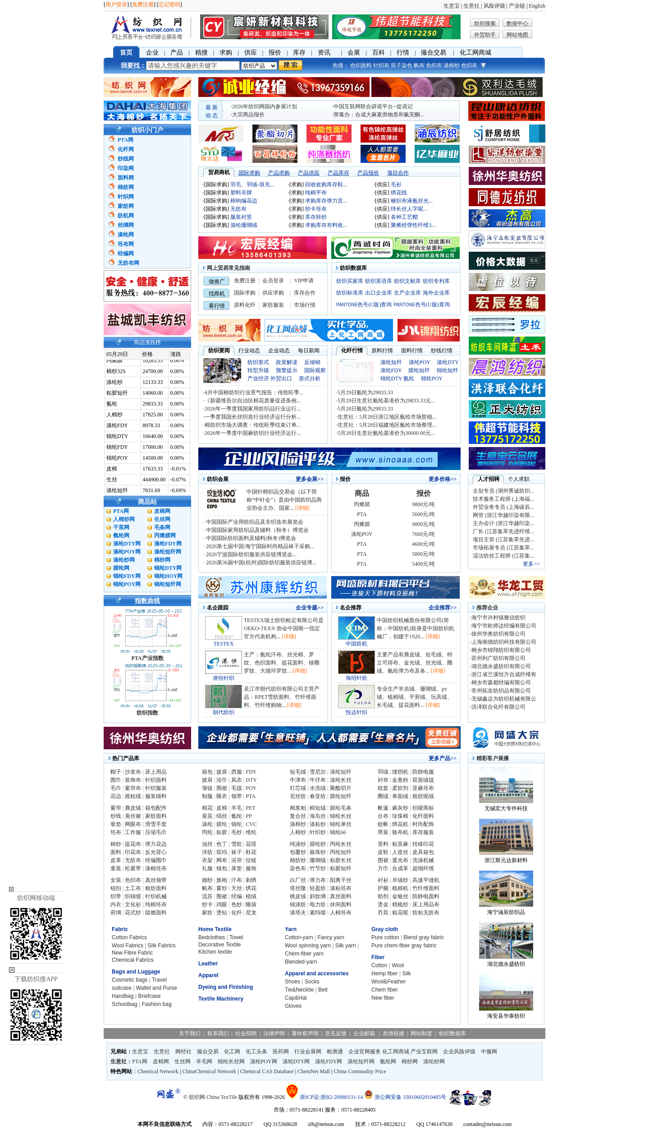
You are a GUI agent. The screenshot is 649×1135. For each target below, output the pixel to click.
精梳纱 (400, 904)
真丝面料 (341, 896)
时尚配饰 (423, 824)
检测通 (335, 1051)
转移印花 (423, 844)
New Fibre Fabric (132, 953)
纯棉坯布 (156, 904)
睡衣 (221, 796)
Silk (406, 973)
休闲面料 (341, 904)
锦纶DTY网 (168, 568)
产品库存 (338, 173)
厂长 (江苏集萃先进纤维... (503, 531)
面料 (115, 852)
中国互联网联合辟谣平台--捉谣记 (373, 106)
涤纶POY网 (127, 552)
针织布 (381, 65)
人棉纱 (298, 832)
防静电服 (423, 772)
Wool (398, 965)
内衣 (115, 904)
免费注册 (143, 4)
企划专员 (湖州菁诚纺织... (503, 491)
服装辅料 (156, 796)
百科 (378, 52)
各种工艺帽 (404, 217)
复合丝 (298, 816)
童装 (115, 868)
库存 (299, 52)
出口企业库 (378, 293)
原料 (239, 305)
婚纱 (207, 880)
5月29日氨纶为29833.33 (365, 392)
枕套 (383, 788)
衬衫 (383, 880)
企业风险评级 (459, 1051)
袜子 (236, 852)
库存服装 (423, 832)
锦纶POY (432, 378)
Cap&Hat (296, 998)
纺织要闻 (219, 350)
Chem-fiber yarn (304, 953)
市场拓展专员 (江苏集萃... (503, 547)
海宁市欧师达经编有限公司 (503, 626)
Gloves (293, 1006)
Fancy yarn (331, 937)
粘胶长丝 (341, 860)
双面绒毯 (423, 780)
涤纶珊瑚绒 (243, 225)
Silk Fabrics (162, 945)
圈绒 (383, 796)
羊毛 (236, 808)
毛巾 (115, 788)
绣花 (251, 888)
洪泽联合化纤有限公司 (498, 707)
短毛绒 (298, 772)
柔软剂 (400, 788)
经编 (236, 896)
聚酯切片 (341, 788)
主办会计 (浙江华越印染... (503, 523)
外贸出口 (281, 378)
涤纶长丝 (341, 780)
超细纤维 (423, 868)
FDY (251, 772)
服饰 (251, 868)
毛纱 (236, 832)
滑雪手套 (156, 824)
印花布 (133, 852)
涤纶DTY (448, 362)
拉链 (251, 860)
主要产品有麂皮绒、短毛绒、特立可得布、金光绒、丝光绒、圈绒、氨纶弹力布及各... (414, 662)
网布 (221, 860)
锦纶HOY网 (168, 576)
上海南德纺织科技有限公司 (503, 642)
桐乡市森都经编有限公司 (501, 682)
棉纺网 (126, 187)
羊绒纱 (400, 880)
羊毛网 (204, 1061)
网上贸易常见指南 (228, 268)
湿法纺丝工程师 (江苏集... (503, 556)
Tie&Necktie (300, 990)
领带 (236, 796)
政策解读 (286, 362)
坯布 (115, 832)
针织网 (126, 197)
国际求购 (249, 173)
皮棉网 (162, 511)
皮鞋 (383, 852)
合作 (310, 293)
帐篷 (383, 808)
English (537, 6)
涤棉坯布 (156, 868)
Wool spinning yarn (308, 945)
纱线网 (126, 159)
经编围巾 (156, 860)
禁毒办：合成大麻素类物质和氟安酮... (379, 114)
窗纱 (221, 888)
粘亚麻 (400, 844)
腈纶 (221, 824)
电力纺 (318, 904)
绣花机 (400, 824)
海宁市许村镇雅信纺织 (498, 617)
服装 (278, 305)
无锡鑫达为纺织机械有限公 (503, 699)
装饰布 (133, 780)
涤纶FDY (391, 370)
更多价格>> (443, 479)
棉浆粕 (298, 808)
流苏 (207, 896)
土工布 (133, 888)
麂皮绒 (133, 808)
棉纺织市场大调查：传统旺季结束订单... (253, 425)
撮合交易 (433, 52)
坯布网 (126, 244)
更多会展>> (310, 479)
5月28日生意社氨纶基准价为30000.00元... (386, 433)
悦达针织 (356, 712)
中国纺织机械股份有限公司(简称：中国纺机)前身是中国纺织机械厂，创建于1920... (415, 628)
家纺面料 (156, 816)
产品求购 (279, 173)
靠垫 (115, 824)
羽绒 (383, 772)
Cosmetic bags (129, 980)
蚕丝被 (133, 816)
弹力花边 (156, 844)
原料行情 (382, 350)
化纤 (250, 305)
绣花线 (399, 192)
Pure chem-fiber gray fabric (404, 945)
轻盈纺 (318, 888)
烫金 (383, 904)
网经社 (183, 1051)
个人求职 (519, 479)
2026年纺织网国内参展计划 (264, 106)
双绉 (221, 852)
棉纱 (115, 844)
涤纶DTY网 (127, 543)
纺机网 (126, 215)
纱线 (115, 816)
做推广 (217, 281)
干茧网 (121, 527)
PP (248, 816)
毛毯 (236, 788)
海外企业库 (436, 293)
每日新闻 (309, 350)
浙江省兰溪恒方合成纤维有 (503, 674)
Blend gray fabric (423, 937)
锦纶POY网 (127, 584)
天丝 (236, 888)
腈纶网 (121, 568)
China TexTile (221, 1097)
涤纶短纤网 (167, 552)
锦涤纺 (298, 904)
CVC (251, 824)
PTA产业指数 (147, 658)
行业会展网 (307, 1051)
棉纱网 (162, 560)
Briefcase (149, 996)
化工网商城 (475, 52)
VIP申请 (303, 280)
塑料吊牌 (241, 192)
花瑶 (251, 844)
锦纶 (236, 824)
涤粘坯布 (341, 888)
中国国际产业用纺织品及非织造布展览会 (254, 522)
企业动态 (279, 350)
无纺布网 (128, 263)
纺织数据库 (353, 268)
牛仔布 (318, 780)
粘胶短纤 (341, 868)
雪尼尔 (318, 772)
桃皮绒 (298, 896)
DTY (251, 780)
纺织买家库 (349, 281)
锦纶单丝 (341, 824)
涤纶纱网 (124, 560)
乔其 (383, 912)
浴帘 (236, 860)
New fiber (382, 998)
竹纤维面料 (425, 888)
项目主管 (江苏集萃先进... (503, 539)
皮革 (115, 860)
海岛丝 (318, 816)
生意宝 (451, 6)
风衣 (236, 780)
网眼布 (133, 824)
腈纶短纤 (419, 370)
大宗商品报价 (248, 114)
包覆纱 (298, 852)
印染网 (126, 168)
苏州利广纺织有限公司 (498, 658)
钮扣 (115, 888)
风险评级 (494, 6)
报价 (275, 52)
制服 (207, 796)
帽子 (115, 772)
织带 (115, 896)
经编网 (126, 253)
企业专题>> (310, 607)
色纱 (236, 904)
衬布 (383, 780)
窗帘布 (133, 788)
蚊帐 (383, 824)
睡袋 (251, 904)
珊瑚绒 (318, 860)
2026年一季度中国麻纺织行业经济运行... (253, 433)
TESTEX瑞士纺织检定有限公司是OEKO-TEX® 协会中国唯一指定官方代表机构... (284, 628)
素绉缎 (318, 912)
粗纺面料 (156, 888)
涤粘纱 (318, 824)
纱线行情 (441, 350)
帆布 (419, 65)
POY (251, 788)
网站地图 (517, 35)
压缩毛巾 (156, 832)
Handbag (123, 996)
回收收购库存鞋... (326, 184)
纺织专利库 (436, 281)
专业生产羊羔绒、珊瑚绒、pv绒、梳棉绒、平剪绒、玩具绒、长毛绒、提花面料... (414, 697)
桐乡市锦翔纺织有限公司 (501, 650)
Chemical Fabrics (133, 960)
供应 (250, 52)
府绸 (115, 912)
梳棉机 (400, 888)
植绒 (251, 896)
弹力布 (318, 880)
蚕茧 (207, 816)
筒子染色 (401, 65)
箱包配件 (156, 808)
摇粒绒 (133, 796)
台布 (383, 816)
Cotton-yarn (299, 937)
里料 (383, 844)
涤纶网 (126, 234)
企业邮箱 (364, 1033)
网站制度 (421, 1033)
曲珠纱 (318, 852)
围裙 (221, 788)
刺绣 (251, 880)
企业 (152, 52)
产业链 (517, 6)
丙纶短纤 (341, 852)
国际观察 (315, 370)
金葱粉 (400, 780)
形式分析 (309, 378)
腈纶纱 (318, 844)
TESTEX (224, 644)
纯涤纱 (298, 844)
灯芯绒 (298, 788)
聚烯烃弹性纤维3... (413, 225)
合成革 (400, 868)
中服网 (489, 1051)
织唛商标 (423, 808)
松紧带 (133, 868)
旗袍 (221, 880)
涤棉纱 (451, 65)
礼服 (207, 868)
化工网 (232, 1051)
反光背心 (156, 852)
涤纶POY (419, 362)
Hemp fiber (384, 973)
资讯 (324, 52)
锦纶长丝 (341, 816)
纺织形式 (258, 362)
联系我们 (218, 1033)
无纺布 (238, 209)
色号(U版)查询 (421, 304)
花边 (115, 796)
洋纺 (207, 852)
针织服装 (156, 788)
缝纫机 (400, 772)
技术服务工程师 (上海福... (503, 499)
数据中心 (517, 23)
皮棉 (221, 808)
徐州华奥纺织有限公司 (498, 634)
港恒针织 (223, 678)
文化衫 (133, 904)
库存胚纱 (316, 217)
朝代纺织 (223, 712)
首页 (126, 52)
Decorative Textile (219, 944)
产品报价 (368, 173)
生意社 (471, 6)
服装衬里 (241, 217)
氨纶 (408, 378)
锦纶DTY (391, 378)
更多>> (531, 564)
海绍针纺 (356, 678)
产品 (176, 52)
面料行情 (412, 350)
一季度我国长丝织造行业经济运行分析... (253, 417)
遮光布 (400, 860)
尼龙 (251, 912)
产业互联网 (424, 1051)
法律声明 (274, 1033)
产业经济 (258, 378)
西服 (236, 772)
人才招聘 (488, 479)
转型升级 (258, 370)
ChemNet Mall (313, 1071)
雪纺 (236, 844)
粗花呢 (400, 912)
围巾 (115, 780)
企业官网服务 (364, 1051)
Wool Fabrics (127, 945)
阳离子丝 (341, 880)
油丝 (207, 844)
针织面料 (156, 780)
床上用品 (156, 772)
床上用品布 (425, 904)
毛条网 (162, 527)
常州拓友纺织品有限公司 (501, 690)
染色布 (298, 868)
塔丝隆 (298, 888)
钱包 (221, 868)
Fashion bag (157, 1004)
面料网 (126, 178)
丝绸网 (126, 225)
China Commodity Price (360, 1071)
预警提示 (286, 370)
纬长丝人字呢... (409, 209)
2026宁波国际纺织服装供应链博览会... (251, 554)
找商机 (217, 294)
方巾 (383, 868)
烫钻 (221, 912)
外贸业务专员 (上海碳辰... (503, 507)
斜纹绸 (318, 896)
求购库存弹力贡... (326, 201)
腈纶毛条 (341, 808)
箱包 (207, 772)
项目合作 (398, 173)
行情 (403, 52)
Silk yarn (345, 945)
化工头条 (256, 1051)
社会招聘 (246, 1033)
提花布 (133, 844)
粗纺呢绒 (423, 796)
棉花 (207, 808)
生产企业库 (407, 293)
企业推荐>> (443, 607)
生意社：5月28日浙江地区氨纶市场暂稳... (387, 417)
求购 (225, 52)
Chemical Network (157, 1071)
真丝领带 (156, 880)
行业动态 (249, 350)
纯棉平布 (316, 192)
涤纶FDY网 (168, 543)
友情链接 (393, 1033)
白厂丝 (298, 880)
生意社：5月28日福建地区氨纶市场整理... (387, 425)
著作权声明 (305, 1033)
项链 (207, 788)
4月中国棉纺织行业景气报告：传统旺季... (254, 392)
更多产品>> (443, 758)
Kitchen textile (215, 952)
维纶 (251, 832)
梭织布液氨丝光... (412, 201)
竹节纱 (318, 868)
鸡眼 (221, 904)
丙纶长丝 (341, 844)
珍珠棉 (400, 816)
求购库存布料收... (326, 225)
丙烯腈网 (165, 535)
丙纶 (207, 832)
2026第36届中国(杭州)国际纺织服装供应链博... (260, 562)
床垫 (236, 868)
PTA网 (125, 140)
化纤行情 (352, 350)
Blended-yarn (301, 962)
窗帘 (115, 808)
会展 (353, 52)
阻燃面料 (156, 912)
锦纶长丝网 (231, 1061)
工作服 (133, 832)
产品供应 (309, 173)
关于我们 (190, 1033)
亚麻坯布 (423, 788)
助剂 (383, 896)
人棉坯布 (341, 912)
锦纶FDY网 (127, 576)
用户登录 (116, 4)
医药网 (281, 1051)
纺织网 (197, 1097)
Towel (236, 937)
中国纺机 (356, 644)
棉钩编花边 (243, 201)
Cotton (379, 965)
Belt (323, 990)
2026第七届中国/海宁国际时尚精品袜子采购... (259, 546)
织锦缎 (133, 896)
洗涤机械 (423, 860)
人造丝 (400, 852)
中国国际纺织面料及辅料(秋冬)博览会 (250, 538)
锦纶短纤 (447, 370)
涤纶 (207, 824)
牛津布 (298, 780)
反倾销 (312, 362)
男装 (383, 832)
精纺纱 (298, 860)
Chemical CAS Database (266, 1071)
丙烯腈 (362, 504)
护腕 (383, 888)
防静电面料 (425, 896)
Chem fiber (384, 990)
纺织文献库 (407, 281)
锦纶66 (338, 832)
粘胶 (221, 832)
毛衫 (396, 184)
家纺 (267, 305)
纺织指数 (147, 713)
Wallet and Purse (156, 988)
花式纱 (133, 912)
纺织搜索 (485, 23)
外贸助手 (485, 35)
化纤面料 (423, 816)
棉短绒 (318, 808)
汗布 (236, 880)
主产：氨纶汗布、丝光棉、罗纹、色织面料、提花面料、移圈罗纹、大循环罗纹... (282, 662)
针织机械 (156, 896)
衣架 (207, 860)
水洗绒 (318, 788)
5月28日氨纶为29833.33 (365, 409)
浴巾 (221, 780)
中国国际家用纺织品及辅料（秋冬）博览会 (257, 530)
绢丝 (221, 816)
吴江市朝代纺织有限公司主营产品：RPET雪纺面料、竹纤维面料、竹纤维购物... (282, 697)
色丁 (221, 844)
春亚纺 (318, 796)
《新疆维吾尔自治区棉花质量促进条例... (253, 400)
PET (250, 808)
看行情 (217, 306)
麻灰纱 (400, 808)
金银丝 (400, 896)
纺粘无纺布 (425, 912)
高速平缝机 (425, 880)
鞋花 (251, 852)
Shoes (292, 981)
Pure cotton (386, 937)
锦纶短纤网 (167, 584)
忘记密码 (169, 4)
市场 (299, 305)
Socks (312, 981)
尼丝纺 (298, 796)
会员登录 (273, 280)
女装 (115, 880)
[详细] (302, 508)
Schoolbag (124, 1004)
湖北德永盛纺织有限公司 (501, 666)
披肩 (221, 772)
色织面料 (361, 65)
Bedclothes (211, 937)
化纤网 (126, 149)
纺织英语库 (378, 281)
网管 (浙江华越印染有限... (503, 515)
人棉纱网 (124, 519)
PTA (362, 514)
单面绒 (400, 796)
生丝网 (162, 519)
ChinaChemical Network (209, 1071)
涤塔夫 (298, 912)
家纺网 (126, 206)
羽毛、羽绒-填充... (252, 184)
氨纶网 (121, 535)
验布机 (400, 832)
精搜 (201, 52)
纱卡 (207, 904)
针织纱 (318, 832)
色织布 (434, 65)
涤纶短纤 (391, 362)
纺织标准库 (349, 293)
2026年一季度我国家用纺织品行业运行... (253, 409)
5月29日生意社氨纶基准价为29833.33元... (386, 400)
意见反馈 (336, 1033)
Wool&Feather (388, 981)
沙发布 (133, 772)
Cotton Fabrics (129, 937)
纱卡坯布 (316, 209)
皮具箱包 (423, 852)
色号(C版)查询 (364, 304)
